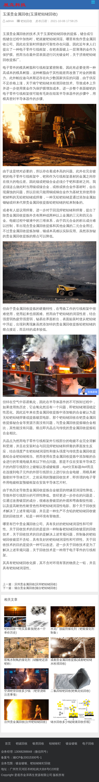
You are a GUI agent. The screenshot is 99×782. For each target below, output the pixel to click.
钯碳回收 (21, 743)
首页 (8, 743)
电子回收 (88, 743)
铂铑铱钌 (55, 743)
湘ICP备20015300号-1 (27, 757)
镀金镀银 (71, 743)
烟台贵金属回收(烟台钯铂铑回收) (35, 588)
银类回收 (38, 743)
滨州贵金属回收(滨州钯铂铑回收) (35, 584)
